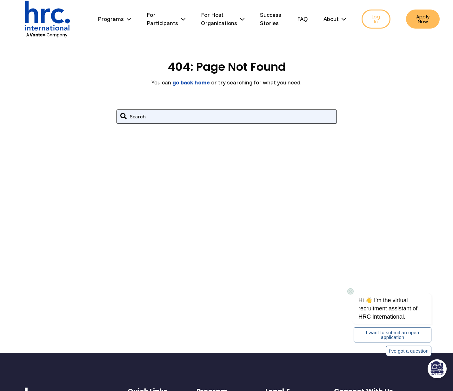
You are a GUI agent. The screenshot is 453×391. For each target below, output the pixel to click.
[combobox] (226, 116)
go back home (191, 82)
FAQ (302, 19)
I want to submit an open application (392, 335)
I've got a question (409, 351)
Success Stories (270, 19)
